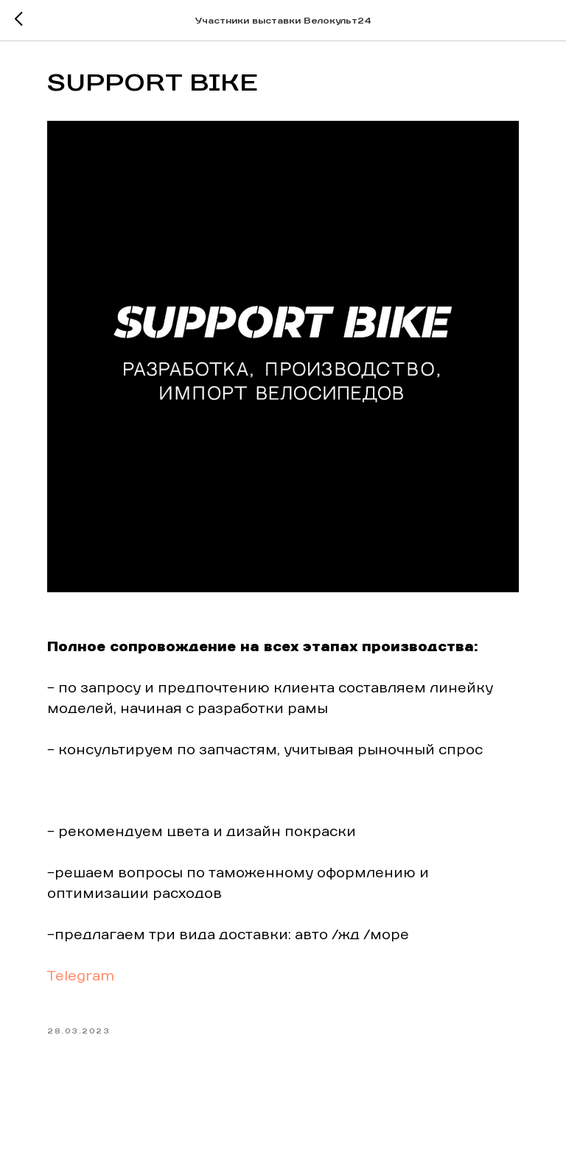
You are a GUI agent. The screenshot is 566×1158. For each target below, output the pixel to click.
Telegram (80, 976)
